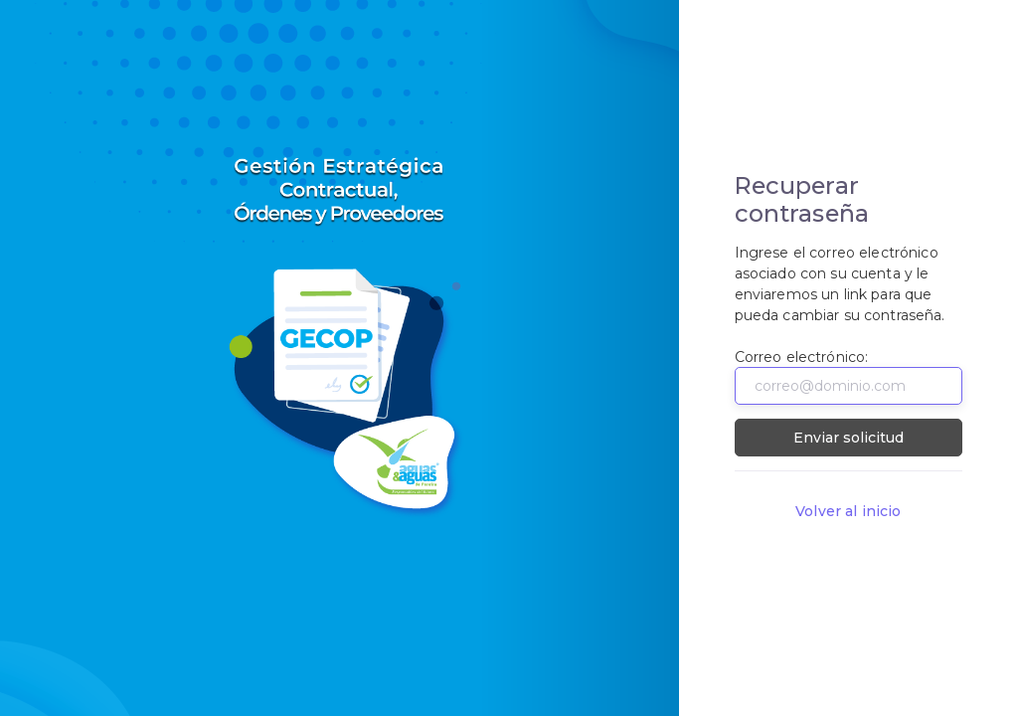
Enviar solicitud (848, 438)
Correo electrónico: (802, 357)
